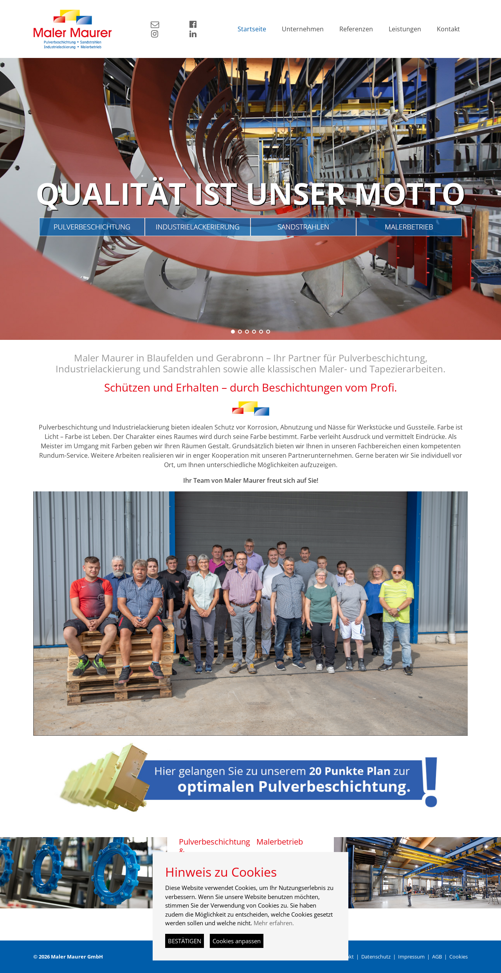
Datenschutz (376, 956)
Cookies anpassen (237, 941)
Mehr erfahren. (274, 923)
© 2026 (68, 956)
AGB (437, 956)
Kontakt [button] (448, 29)
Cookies (458, 956)
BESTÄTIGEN (184, 941)
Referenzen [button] (356, 29)
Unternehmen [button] (303, 29)
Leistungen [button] (405, 29)
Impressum (411, 956)
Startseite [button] (252, 29)
